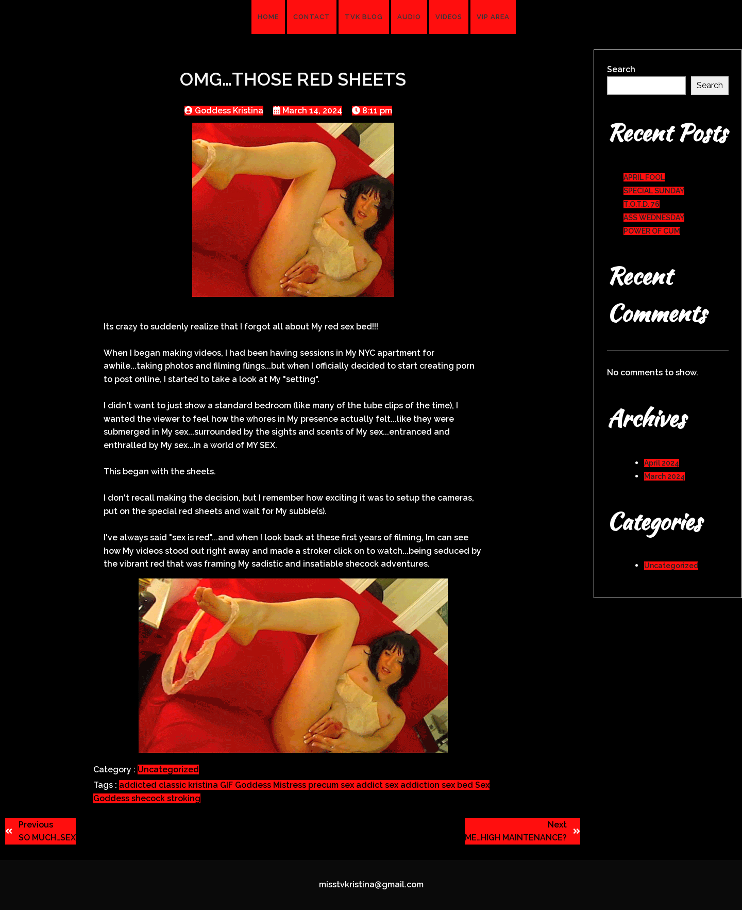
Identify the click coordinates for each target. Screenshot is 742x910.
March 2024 (664, 476)
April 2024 (661, 463)
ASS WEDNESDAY (653, 217)
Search (621, 69)
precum (324, 785)
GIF (227, 785)
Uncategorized (168, 769)
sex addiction (413, 785)
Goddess (254, 785)
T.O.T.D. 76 (641, 204)
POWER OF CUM (651, 231)
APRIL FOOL (644, 177)
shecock (149, 798)
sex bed (458, 785)
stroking (183, 798)
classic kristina (189, 785)
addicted (139, 785)
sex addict (363, 785)
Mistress (290, 785)
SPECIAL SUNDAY (653, 191)
